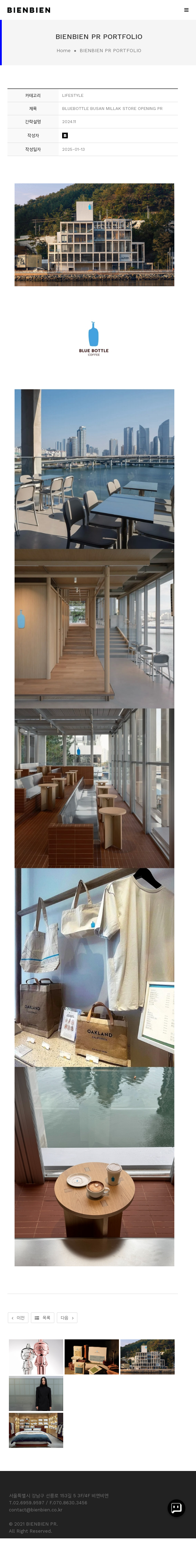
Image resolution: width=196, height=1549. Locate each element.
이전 (18, 1317)
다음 (67, 1317)
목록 (42, 1317)
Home (63, 50)
